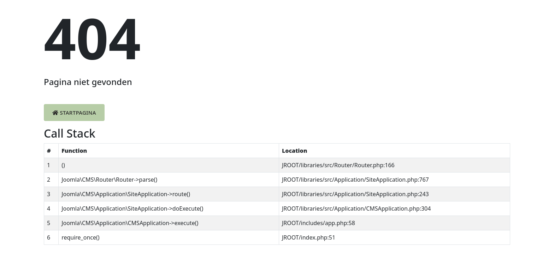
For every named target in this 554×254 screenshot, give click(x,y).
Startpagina (74, 112)
